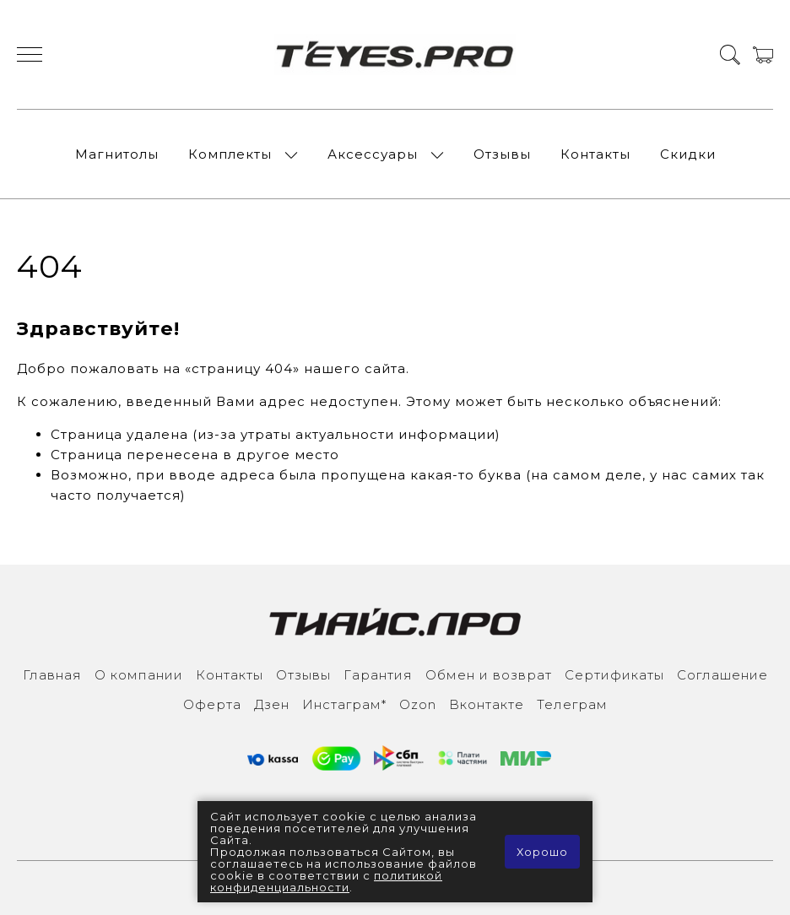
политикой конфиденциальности (326, 881)
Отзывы (502, 154)
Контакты (595, 154)
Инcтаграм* (344, 704)
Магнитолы (117, 154)
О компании (139, 675)
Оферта (212, 704)
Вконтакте (486, 704)
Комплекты (230, 154)
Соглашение (722, 675)
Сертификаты (614, 675)
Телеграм (572, 704)
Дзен (271, 704)
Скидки (688, 154)
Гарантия (378, 675)
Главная (52, 675)
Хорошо (542, 851)
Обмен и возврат (488, 675)
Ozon (417, 704)
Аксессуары (372, 154)
